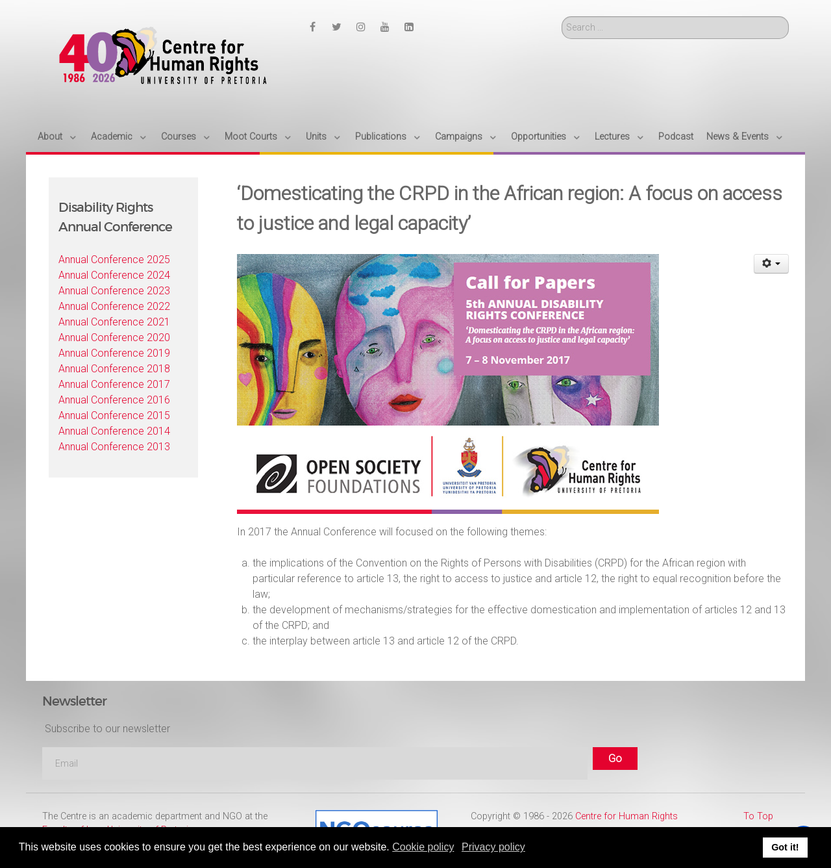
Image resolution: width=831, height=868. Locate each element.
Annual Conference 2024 (114, 275)
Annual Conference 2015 (114, 415)
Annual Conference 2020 (114, 337)
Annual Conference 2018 (114, 369)
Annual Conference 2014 (114, 431)
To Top (758, 816)
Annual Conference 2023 (114, 291)
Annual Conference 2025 (114, 259)
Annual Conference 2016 (114, 400)
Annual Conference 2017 (114, 384)
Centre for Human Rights (626, 816)
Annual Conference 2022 (114, 306)
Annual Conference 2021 (114, 322)
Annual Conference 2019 (114, 353)
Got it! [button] (785, 847)
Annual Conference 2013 (114, 446)
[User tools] (771, 264)
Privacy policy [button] (493, 846)
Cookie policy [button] (423, 846)
